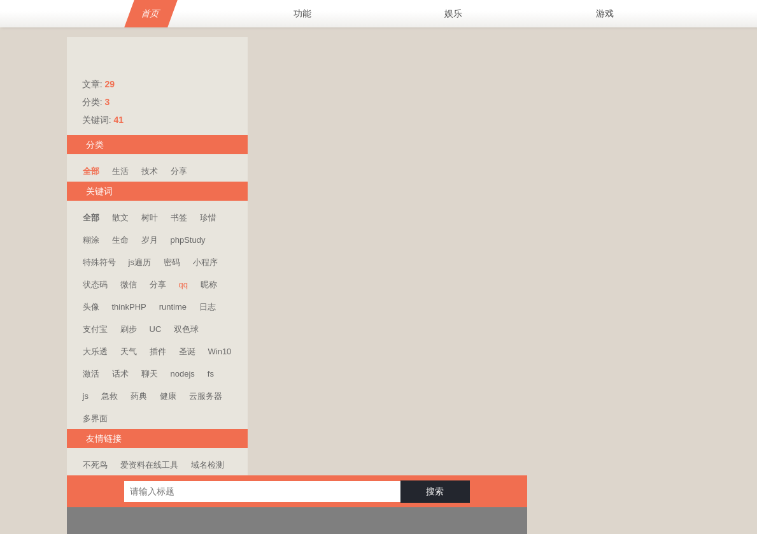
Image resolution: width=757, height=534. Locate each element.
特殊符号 (99, 262)
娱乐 (453, 13)
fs (211, 374)
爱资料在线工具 (149, 465)
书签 (179, 217)
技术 (149, 171)
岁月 (149, 240)
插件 (158, 351)
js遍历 (140, 262)
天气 (128, 351)
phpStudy (188, 240)
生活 (120, 171)
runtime (173, 307)
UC (156, 329)
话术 (120, 374)
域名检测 (207, 465)
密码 (172, 262)
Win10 (220, 351)
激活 (91, 374)
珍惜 (208, 217)
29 (109, 84)
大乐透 (95, 351)
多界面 (95, 418)
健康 (168, 396)
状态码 (95, 284)
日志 (207, 307)
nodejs (183, 374)
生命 (120, 240)
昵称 (209, 284)
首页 (151, 13)
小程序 (205, 262)
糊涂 (91, 240)
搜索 (592, 53)
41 (118, 120)
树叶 (149, 217)
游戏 (605, 13)
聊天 (149, 374)
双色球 (186, 329)
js (85, 396)
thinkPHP (129, 307)
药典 (139, 396)
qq (183, 284)
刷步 (128, 329)
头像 (91, 307)
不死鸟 (95, 465)
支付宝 (95, 329)
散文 (120, 217)
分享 (179, 171)
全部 (91, 171)
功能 (302, 13)
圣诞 (187, 351)
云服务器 (205, 396)
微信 (128, 284)
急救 (109, 396)
